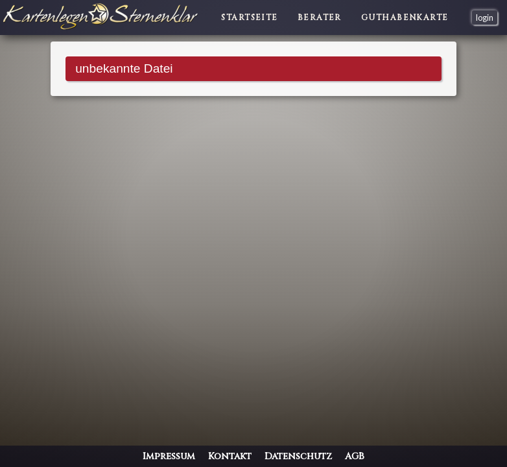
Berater (320, 17)
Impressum (169, 456)
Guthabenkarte (405, 17)
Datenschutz (298, 456)
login (484, 17)
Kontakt (230, 456)
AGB (354, 456)
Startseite (249, 17)
